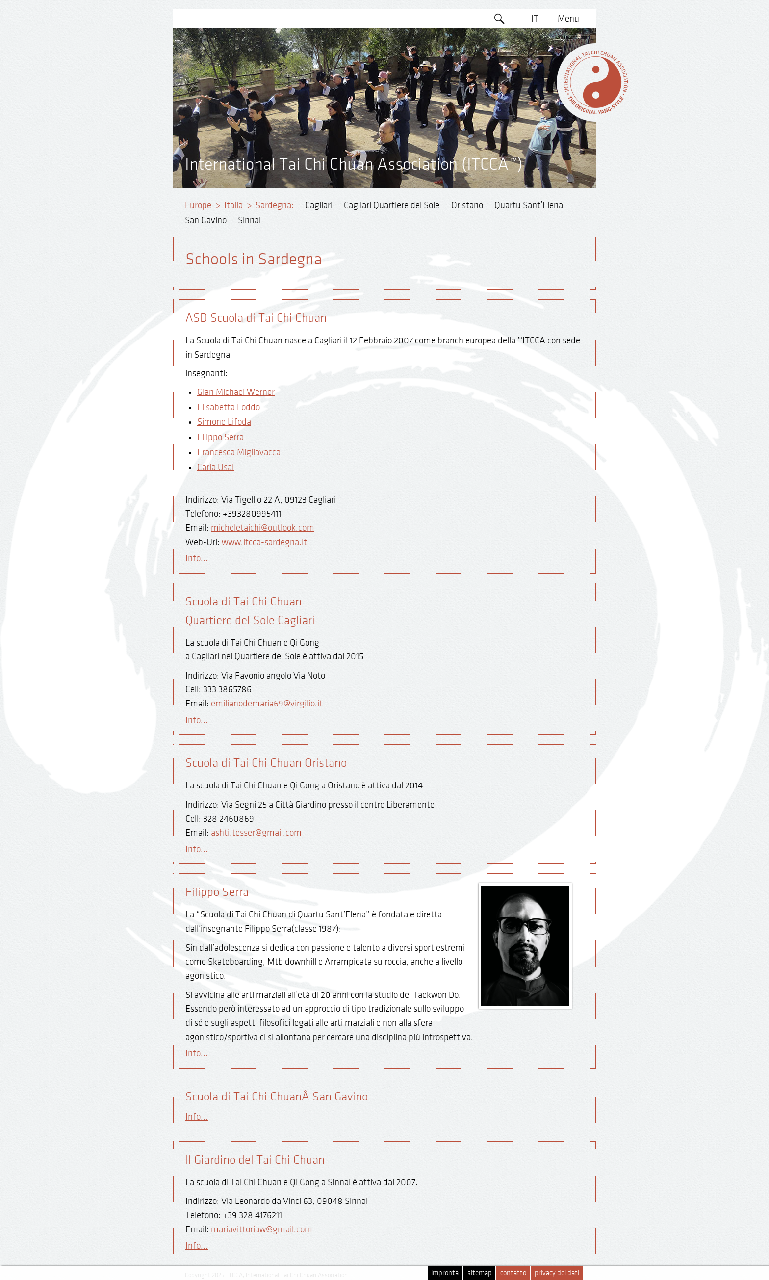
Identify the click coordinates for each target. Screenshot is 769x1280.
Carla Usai (215, 467)
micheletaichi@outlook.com (262, 528)
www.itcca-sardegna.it (264, 542)
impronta (445, 1273)
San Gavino (206, 220)
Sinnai (249, 220)
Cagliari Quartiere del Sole (391, 205)
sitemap (479, 1273)
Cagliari (319, 205)
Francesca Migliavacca (239, 452)
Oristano (467, 205)
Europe (198, 205)
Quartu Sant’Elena (528, 205)
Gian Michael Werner (236, 392)
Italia (233, 205)
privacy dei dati (557, 1273)
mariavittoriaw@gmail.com (261, 1229)
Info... (196, 558)
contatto (513, 1273)
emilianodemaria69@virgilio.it (267, 703)
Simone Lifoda (224, 422)
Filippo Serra (220, 437)
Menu (568, 19)
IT (534, 19)
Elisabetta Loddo (228, 407)
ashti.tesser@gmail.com (256, 832)
